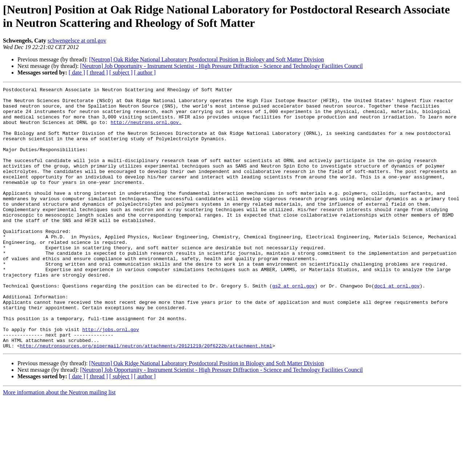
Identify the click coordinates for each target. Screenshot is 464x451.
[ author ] (145, 72)
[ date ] (77, 72)
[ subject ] (121, 72)
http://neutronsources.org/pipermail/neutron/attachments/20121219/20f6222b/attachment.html (146, 398)
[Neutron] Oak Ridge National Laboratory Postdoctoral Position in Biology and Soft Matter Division (206, 59)
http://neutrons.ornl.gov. (145, 129)
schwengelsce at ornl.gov (77, 40)
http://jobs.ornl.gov (110, 378)
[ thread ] (97, 72)
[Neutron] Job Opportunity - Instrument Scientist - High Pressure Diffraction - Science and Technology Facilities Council (221, 66)
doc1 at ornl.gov (397, 326)
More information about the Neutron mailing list (59, 445)
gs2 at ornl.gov (293, 326)
